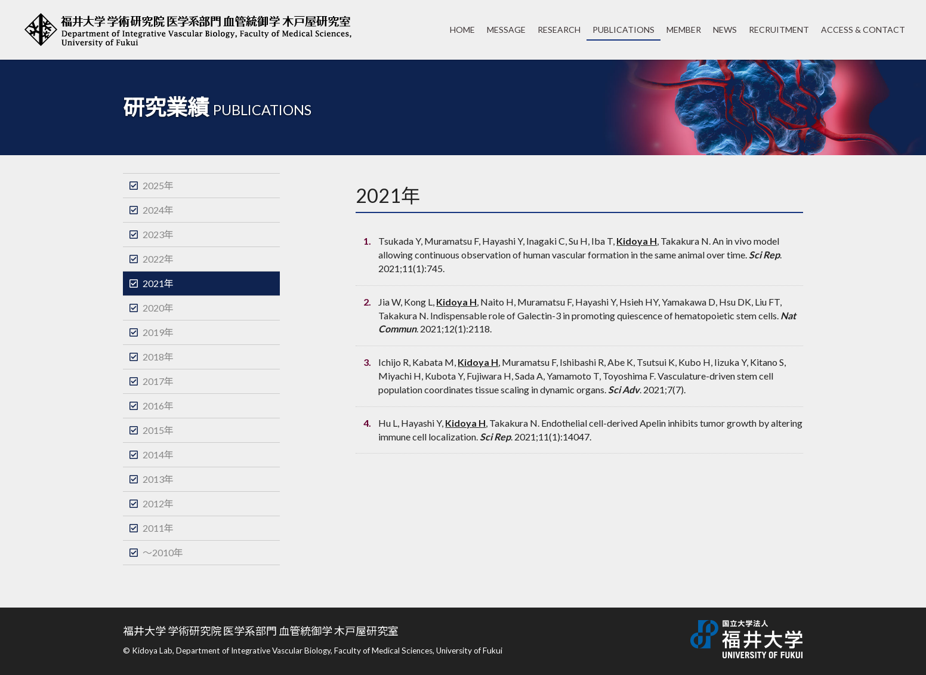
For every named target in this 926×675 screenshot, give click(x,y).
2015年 (158, 430)
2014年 (158, 454)
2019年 (158, 332)
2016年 (158, 405)
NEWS (725, 29)
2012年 (158, 503)
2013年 (158, 479)
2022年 (158, 258)
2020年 (158, 307)
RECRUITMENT (779, 29)
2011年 (158, 528)
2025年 (158, 185)
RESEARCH (559, 29)
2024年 (158, 209)
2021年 (158, 283)
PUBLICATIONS (623, 29)
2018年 (158, 356)
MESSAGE (506, 29)
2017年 (158, 381)
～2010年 (163, 552)
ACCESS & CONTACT (863, 29)
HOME (462, 29)
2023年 (158, 234)
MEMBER (683, 29)
